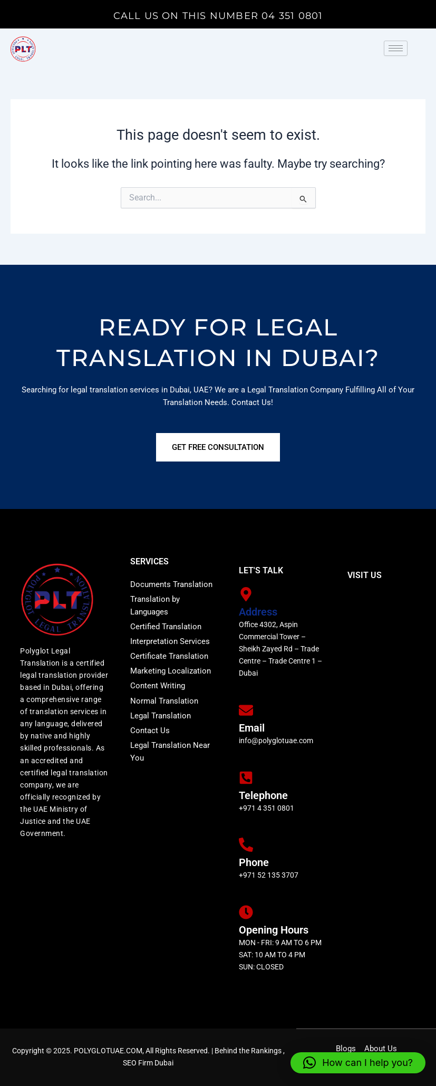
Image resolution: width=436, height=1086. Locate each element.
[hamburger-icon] (396, 48)
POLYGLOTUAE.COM (108, 1050)
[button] (357, 1062)
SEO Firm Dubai (148, 1063)
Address (258, 612)
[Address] (246, 594)
